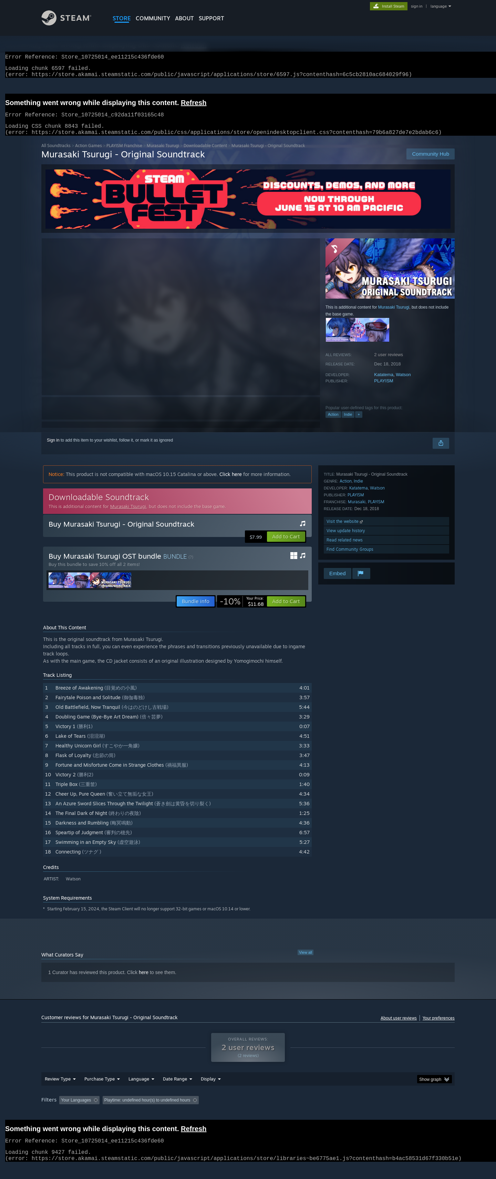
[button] (286, 544)
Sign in (53, 448)
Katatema (383, 382)
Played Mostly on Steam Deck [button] (248, 1113)
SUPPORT (211, 18)
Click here (230, 482)
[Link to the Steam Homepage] (71, 24)
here (143, 980)
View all (305, 961)
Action (333, 423)
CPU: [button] (342, 1113)
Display (208, 1092)
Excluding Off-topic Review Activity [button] (145, 1113)
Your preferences (439, 1026)
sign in (416, 6)
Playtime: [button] (198, 1113)
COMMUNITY (153, 18)
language (439, 6)
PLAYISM (383, 389)
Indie (348, 423)
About (184, 18)
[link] (242, 609)
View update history (346, 538)
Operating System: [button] (306, 1113)
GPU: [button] (365, 1113)
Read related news (345, 548)
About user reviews (399, 1026)
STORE (122, 18)
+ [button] (359, 423)
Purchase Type (99, 1092)
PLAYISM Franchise (124, 153)
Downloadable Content (205, 153)
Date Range (175, 1092)
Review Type (58, 1092)
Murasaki (356, 510)
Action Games (88, 153)
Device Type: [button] (394, 1113)
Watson (403, 382)
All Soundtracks (56, 153)
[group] (248, 1113)
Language (138, 1092)
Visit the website (345, 529)
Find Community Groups (350, 557)
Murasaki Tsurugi (163, 153)
